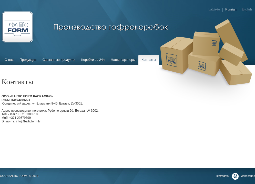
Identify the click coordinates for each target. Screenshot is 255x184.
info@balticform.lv (28, 121)
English (247, 9)
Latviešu (214, 9)
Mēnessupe (242, 175)
